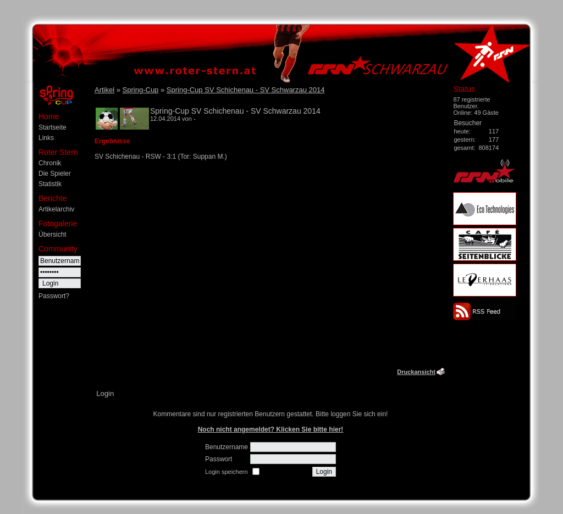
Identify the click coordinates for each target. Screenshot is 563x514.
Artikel (104, 90)
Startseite (52, 127)
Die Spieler (54, 173)
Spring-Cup (141, 90)
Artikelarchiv (56, 209)
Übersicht (52, 234)
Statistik (50, 184)
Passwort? (53, 296)
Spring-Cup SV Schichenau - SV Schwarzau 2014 (246, 90)
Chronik (49, 163)
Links (46, 138)
